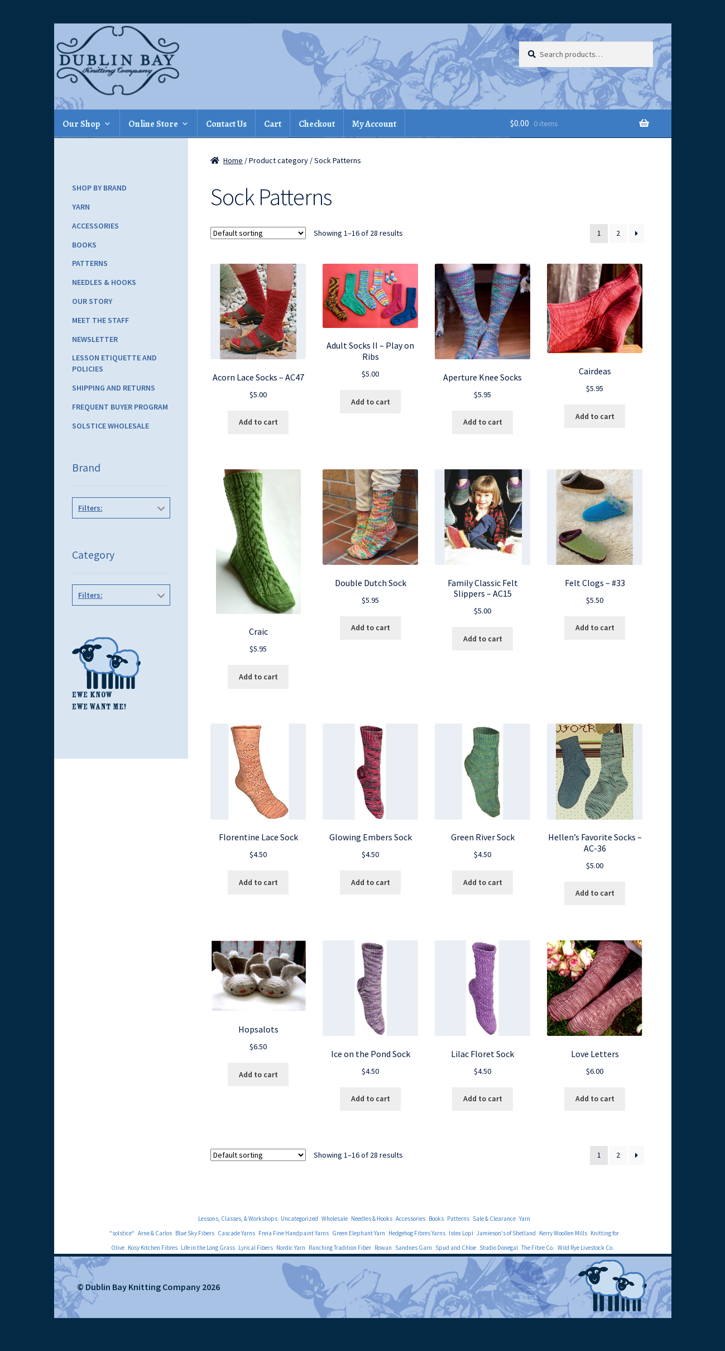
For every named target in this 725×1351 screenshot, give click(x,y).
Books (84, 245)
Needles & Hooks (104, 282)
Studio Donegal (498, 1248)
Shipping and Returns (113, 388)
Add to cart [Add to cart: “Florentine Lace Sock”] (258, 882)
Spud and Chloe (455, 1248)
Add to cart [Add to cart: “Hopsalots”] (258, 1074)
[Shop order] (258, 233)
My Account (374, 124)
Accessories (95, 226)
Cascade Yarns (236, 1233)
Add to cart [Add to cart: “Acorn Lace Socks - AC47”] (258, 422)
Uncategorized (299, 1218)
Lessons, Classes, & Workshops (237, 1218)
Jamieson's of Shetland (506, 1233)
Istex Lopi (461, 1233)
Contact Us (226, 124)
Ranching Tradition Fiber (340, 1248)
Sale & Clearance (494, 1218)
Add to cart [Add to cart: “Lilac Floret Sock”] (482, 1098)
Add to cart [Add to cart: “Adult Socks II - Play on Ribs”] (370, 402)
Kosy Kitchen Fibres (152, 1248)
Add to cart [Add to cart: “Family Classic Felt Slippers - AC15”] (482, 639)
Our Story (92, 301)
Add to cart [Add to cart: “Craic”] (258, 677)
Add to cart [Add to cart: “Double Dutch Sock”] (370, 627)
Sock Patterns (119, 620)
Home (233, 160)
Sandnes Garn (413, 1248)
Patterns (90, 263)
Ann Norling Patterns (119, 533)
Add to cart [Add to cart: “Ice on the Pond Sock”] (370, 1098)
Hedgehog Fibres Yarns (416, 1233)
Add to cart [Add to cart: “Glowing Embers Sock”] (370, 882)
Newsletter (95, 339)
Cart (272, 124)
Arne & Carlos (155, 1233)
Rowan (383, 1248)
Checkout (317, 124)
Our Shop (81, 124)
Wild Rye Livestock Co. (586, 1248)
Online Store (153, 124)
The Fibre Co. (537, 1248)
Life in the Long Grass (208, 1248)
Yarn (81, 207)
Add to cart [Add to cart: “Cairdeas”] (594, 416)
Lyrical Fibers (255, 1248)
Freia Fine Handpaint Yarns (293, 1233)
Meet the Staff (100, 320)
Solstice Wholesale (110, 426)
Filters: (90, 508)
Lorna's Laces (119, 609)
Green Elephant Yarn (358, 1233)
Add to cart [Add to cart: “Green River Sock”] (482, 882)
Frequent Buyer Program (120, 407)
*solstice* (122, 1233)
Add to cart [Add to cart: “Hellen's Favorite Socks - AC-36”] (594, 893)
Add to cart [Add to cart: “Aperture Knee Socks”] (482, 422)
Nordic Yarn (290, 1248)
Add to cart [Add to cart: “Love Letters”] (594, 1098)
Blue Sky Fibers (194, 1233)
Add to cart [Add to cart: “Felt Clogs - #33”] (594, 627)
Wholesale (334, 1218)
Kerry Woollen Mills (563, 1233)
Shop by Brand (99, 188)
